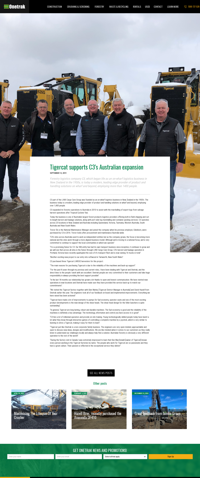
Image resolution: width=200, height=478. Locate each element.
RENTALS (137, 6)
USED (147, 6)
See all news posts (101, 373)
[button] (54, 7)
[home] (14, 6)
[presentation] (100, 465)
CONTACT (158, 6)
